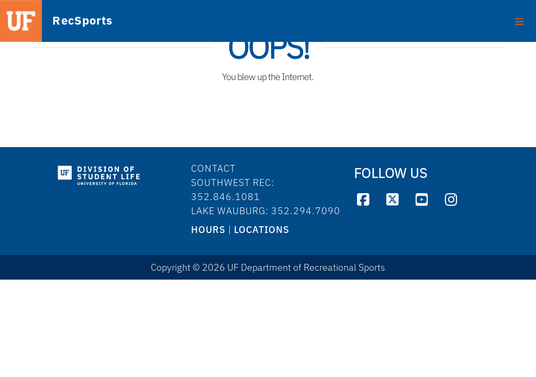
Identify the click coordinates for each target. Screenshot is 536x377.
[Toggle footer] (519, 18)
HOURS (208, 230)
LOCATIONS (261, 230)
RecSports (66, 21)
